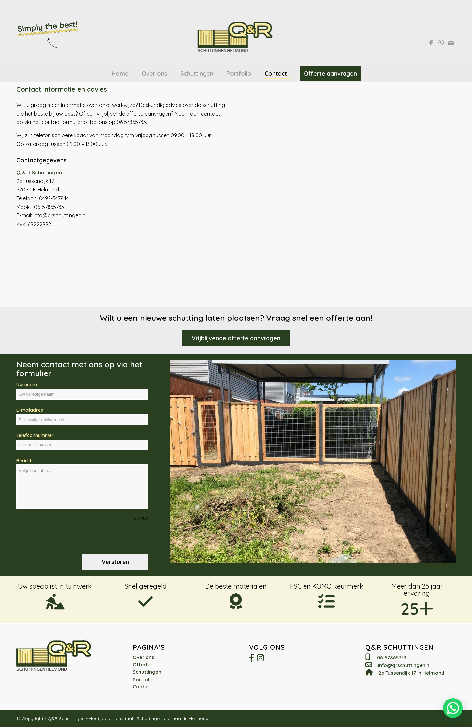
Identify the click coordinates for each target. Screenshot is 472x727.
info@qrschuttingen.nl (404, 665)
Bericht (23, 460)
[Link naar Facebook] (431, 42)
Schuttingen (147, 672)
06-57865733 (391, 657)
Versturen (115, 562)
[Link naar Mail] (451, 42)
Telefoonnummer (35, 435)
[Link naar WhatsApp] (441, 42)
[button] (453, 708)
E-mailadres (31, 410)
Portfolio (143, 679)
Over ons (143, 657)
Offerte (141, 665)
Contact (142, 686)
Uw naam (28, 384)
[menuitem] (120, 73)
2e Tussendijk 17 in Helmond (411, 673)
